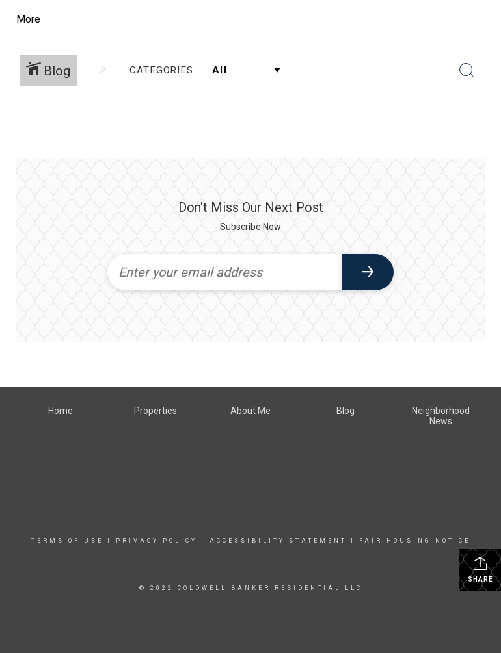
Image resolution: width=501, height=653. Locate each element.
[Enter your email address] (224, 272)
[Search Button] (467, 70)
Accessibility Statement (278, 540)
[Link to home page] (133, 19)
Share (480, 569)
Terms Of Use (67, 540)
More (28, 19)
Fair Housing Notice (414, 540)
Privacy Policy (156, 540)
